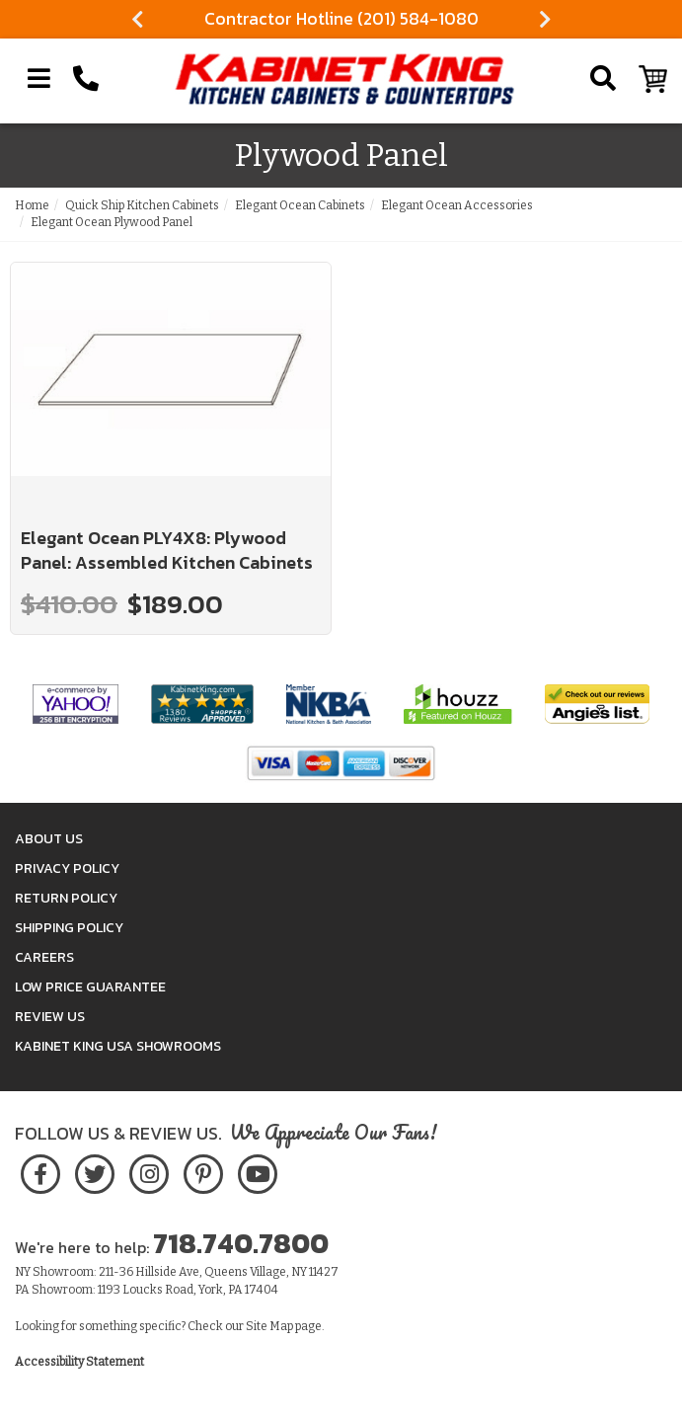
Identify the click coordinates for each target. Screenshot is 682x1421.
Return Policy (66, 898)
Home (32, 205)
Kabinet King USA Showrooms (118, 1046)
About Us (49, 839)
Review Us (50, 1016)
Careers (44, 957)
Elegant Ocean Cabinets (300, 205)
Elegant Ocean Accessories (457, 205)
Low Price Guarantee (90, 987)
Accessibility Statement (79, 1362)
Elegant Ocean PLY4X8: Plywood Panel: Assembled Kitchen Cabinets (167, 550)
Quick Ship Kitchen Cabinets (142, 205)
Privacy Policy (67, 868)
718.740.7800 (241, 1243)
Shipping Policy (69, 927)
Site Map (269, 1326)
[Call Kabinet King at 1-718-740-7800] (86, 79)
